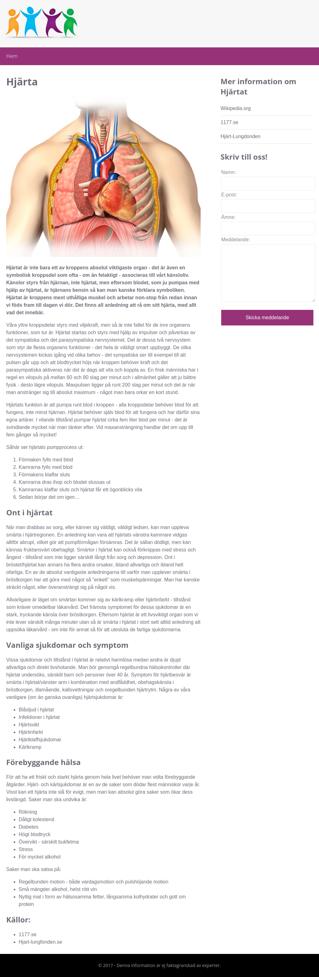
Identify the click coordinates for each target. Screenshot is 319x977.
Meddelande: (235, 239)
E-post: (229, 194)
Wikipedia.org (236, 108)
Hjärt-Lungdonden (240, 136)
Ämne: (228, 217)
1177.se (229, 122)
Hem (11, 56)
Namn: (228, 172)
